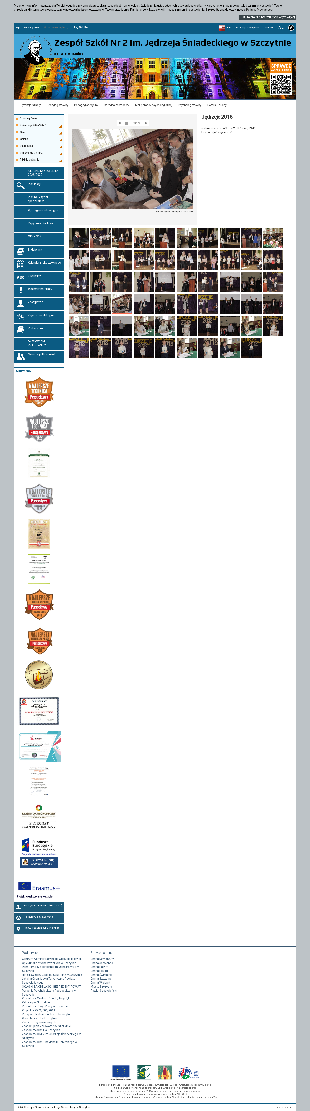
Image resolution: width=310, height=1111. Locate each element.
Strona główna (28, 118)
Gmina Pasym (99, 966)
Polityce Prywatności (259, 9)
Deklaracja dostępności (248, 27)
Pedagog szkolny (57, 105)
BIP (229, 27)
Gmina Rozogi (99, 970)
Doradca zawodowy (116, 105)
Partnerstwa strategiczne (38, 916)
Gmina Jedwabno (102, 963)
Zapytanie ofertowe (40, 223)
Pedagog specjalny (86, 105)
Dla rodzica (26, 146)
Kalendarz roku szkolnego (44, 262)
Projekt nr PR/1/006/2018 (38, 1010)
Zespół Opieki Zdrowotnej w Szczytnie (46, 1026)
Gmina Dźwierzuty (102, 958)
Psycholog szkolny (189, 105)
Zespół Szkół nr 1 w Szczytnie (41, 1030)
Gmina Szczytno (101, 978)
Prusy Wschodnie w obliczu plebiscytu (46, 1014)
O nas (23, 132)
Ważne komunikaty (40, 289)
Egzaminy (34, 275)
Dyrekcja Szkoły (31, 105)
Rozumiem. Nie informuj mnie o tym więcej (268, 17)
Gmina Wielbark (100, 982)
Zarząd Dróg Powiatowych (39, 1022)
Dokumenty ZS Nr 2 (31, 153)
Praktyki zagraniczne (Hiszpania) (43, 905)
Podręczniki (35, 328)
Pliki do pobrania (29, 159)
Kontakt (269, 27)
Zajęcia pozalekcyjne (41, 315)
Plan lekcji (34, 184)
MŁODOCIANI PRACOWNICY (37, 343)
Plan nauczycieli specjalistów (38, 199)
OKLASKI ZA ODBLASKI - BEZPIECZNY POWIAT (51, 986)
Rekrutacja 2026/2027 (33, 125)
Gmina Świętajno (101, 974)
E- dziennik (35, 249)
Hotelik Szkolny (217, 105)
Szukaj (81, 27)
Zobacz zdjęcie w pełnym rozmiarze (174, 211)
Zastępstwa (35, 302)
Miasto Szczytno (101, 986)
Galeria (24, 139)
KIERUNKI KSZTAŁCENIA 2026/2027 (43, 173)
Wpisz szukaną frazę (27, 27)
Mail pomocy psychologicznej (153, 105)
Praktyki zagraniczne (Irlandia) (41, 927)
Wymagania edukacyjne (43, 210)
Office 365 (34, 236)
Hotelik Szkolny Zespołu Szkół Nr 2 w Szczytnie (52, 974)
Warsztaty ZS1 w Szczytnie (39, 1018)
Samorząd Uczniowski (42, 354)
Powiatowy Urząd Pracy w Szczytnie (45, 1006)
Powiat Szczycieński (104, 990)
